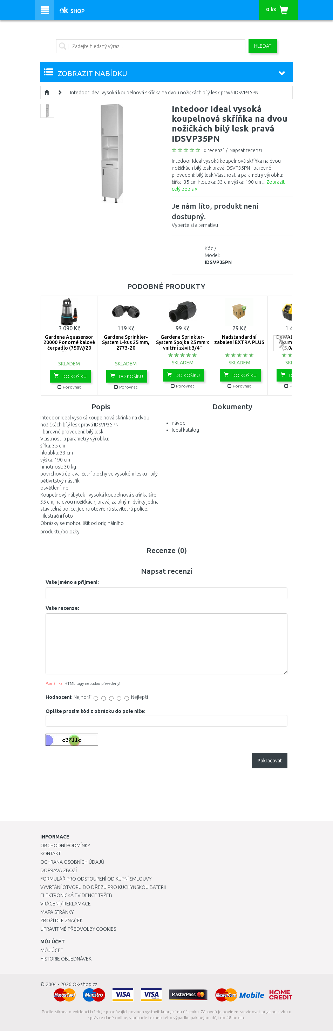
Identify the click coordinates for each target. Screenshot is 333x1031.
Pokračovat (270, 760)
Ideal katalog (185, 430)
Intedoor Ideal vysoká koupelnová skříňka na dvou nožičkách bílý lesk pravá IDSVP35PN (164, 92)
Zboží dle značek (61, 920)
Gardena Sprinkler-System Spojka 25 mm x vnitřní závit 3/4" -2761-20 (182, 345)
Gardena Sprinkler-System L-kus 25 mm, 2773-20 (125, 342)
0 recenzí (214, 150)
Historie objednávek (65, 959)
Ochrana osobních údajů (72, 862)
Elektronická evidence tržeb (76, 895)
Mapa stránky (57, 912)
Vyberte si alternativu (232, 214)
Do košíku (70, 376)
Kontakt (50, 853)
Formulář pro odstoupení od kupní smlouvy (95, 879)
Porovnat (69, 387)
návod (178, 423)
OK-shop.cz (85, 984)
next (281, 343)
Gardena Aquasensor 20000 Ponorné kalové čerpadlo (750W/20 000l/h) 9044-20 (69, 345)
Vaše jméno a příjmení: (72, 582)
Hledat (262, 46)
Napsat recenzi (246, 150)
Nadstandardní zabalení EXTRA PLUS (239, 339)
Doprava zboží (58, 870)
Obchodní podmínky (65, 845)
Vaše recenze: (62, 608)
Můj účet (51, 950)
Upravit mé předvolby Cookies (78, 929)
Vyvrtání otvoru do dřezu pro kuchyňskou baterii (103, 887)
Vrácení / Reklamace (65, 904)
